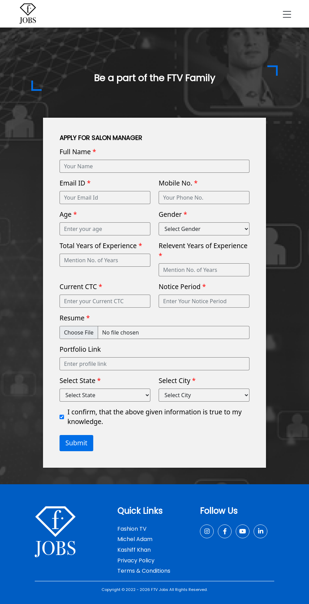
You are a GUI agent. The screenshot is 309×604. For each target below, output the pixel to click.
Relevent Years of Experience (203, 250)
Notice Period (182, 286)
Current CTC (81, 286)
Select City (177, 380)
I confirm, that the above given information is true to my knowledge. (154, 416)
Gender (173, 214)
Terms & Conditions (143, 571)
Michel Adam (134, 539)
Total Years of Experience (101, 245)
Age (68, 214)
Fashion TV (132, 529)
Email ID (75, 183)
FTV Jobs (159, 589)
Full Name (78, 151)
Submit (76, 442)
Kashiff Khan (134, 550)
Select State (80, 380)
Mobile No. (178, 183)
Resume (75, 317)
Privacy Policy (135, 560)
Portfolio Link (80, 349)
